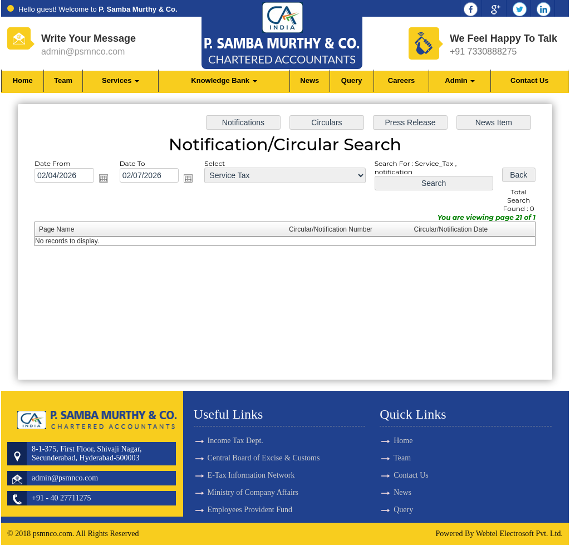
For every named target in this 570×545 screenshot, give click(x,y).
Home (23, 80)
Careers (401, 80)
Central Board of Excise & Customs (264, 438)
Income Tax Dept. (235, 421)
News (309, 80)
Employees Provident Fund (250, 490)
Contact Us (529, 80)
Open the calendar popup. (108, 180)
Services (120, 80)
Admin (460, 80)
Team (63, 80)
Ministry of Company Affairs (253, 473)
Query (351, 80)
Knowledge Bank (224, 80)
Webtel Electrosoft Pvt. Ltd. (519, 533)
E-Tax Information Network (251, 455)
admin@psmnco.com (83, 51)
